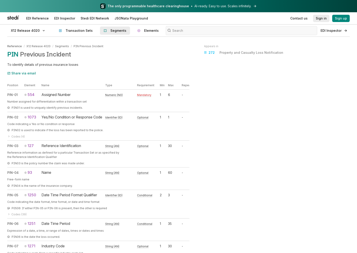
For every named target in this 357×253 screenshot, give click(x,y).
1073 (30, 117)
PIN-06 (12, 224)
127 (29, 145)
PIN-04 (13, 172)
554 (29, 94)
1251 (29, 223)
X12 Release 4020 (38, 46)
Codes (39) (17, 214)
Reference (14, 46)
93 (28, 172)
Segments (62, 46)
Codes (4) (16, 136)
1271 (29, 246)
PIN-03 (12, 146)
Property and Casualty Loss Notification (243, 52)
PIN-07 (12, 246)
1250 (30, 195)
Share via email (21, 73)
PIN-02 (12, 117)
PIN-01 (12, 95)
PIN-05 (12, 195)
